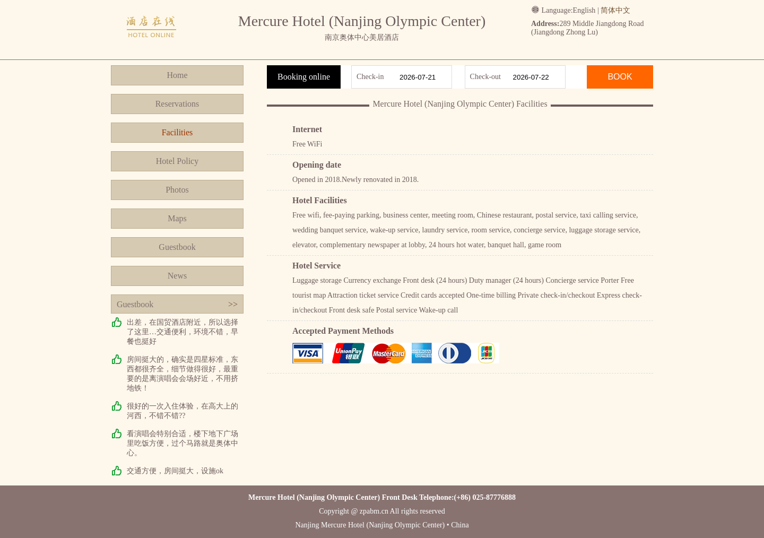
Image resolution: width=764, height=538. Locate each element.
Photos (177, 189)
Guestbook (177, 246)
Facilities (177, 132)
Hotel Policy (177, 161)
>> (233, 304)
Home (177, 75)
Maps (177, 218)
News (177, 275)
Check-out (485, 77)
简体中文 (615, 10)
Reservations (177, 103)
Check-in (370, 77)
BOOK (619, 76)
